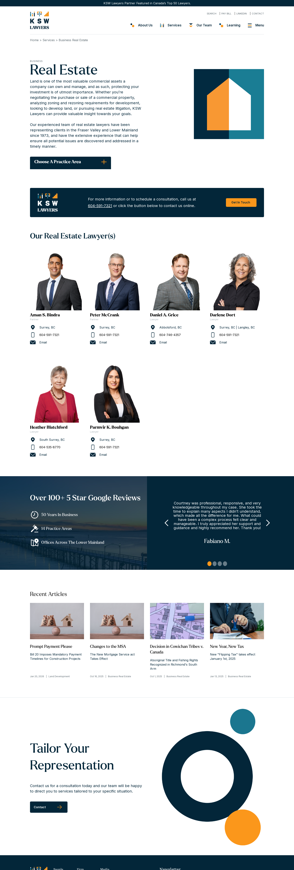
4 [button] (225, 563)
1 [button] (209, 563)
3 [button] (219, 563)
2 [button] (214, 563)
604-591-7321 (100, 205)
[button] (166, 523)
